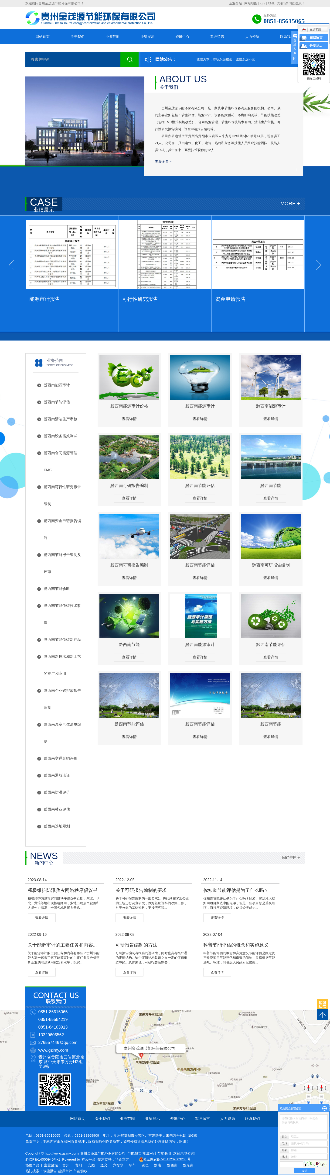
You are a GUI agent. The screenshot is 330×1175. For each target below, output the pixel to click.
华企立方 (122, 1159)
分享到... (316, 45)
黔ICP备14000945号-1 (42, 1159)
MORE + (290, 203)
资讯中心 (182, 37)
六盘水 (118, 1165)
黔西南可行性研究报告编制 (62, 495)
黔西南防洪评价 (57, 792)
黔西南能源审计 (57, 385)
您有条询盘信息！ (291, 3)
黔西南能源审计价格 (129, 406)
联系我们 (287, 37)
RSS (262, 3)
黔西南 (172, 1165)
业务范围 (112, 37)
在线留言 (316, 37)
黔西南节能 (270, 485)
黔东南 (188, 1165)
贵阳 (78, 1165)
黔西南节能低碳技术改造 (62, 614)
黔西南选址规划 (57, 826)
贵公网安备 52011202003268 (165, 1159)
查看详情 (129, 419)
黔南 (157, 1165)
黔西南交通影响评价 (60, 758)
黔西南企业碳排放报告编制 (62, 698)
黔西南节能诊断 (57, 589)
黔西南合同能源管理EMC (60, 461)
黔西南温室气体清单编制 (62, 732)
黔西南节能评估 (57, 402)
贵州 (65, 1165)
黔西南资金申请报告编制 (62, 529)
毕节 (132, 1165)
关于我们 (78, 37)
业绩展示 (147, 37)
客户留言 (217, 37)
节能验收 (164, 1153)
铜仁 (145, 1165)
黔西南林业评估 (57, 809)
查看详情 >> (164, 161)
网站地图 (250, 3)
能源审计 (149, 1153)
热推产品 (32, 1165)
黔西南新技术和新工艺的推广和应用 (62, 665)
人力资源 (252, 37)
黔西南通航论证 (57, 775)
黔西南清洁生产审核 (60, 419)
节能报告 (135, 1153)
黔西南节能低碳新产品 (62, 640)
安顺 (91, 1165)
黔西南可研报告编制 (129, 485)
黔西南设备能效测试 (60, 436)
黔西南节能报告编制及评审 (62, 563)
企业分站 (235, 3)
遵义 (103, 1165)
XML (271, 3)
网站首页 (43, 37)
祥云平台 (88, 1159)
